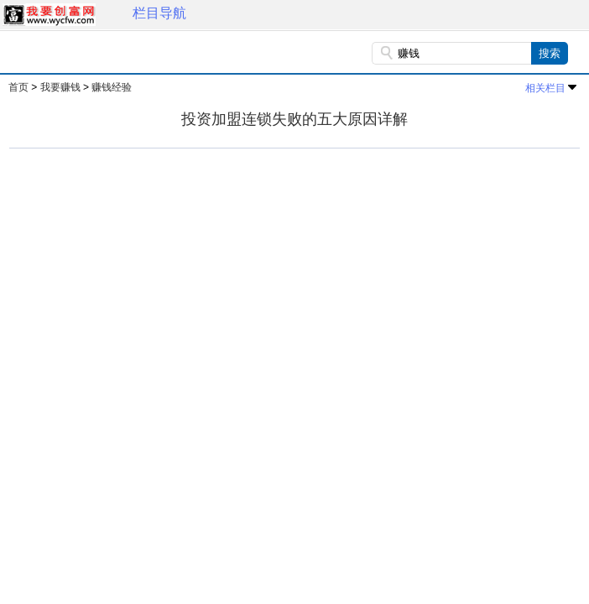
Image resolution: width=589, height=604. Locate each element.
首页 (18, 87)
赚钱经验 (111, 87)
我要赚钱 (60, 87)
